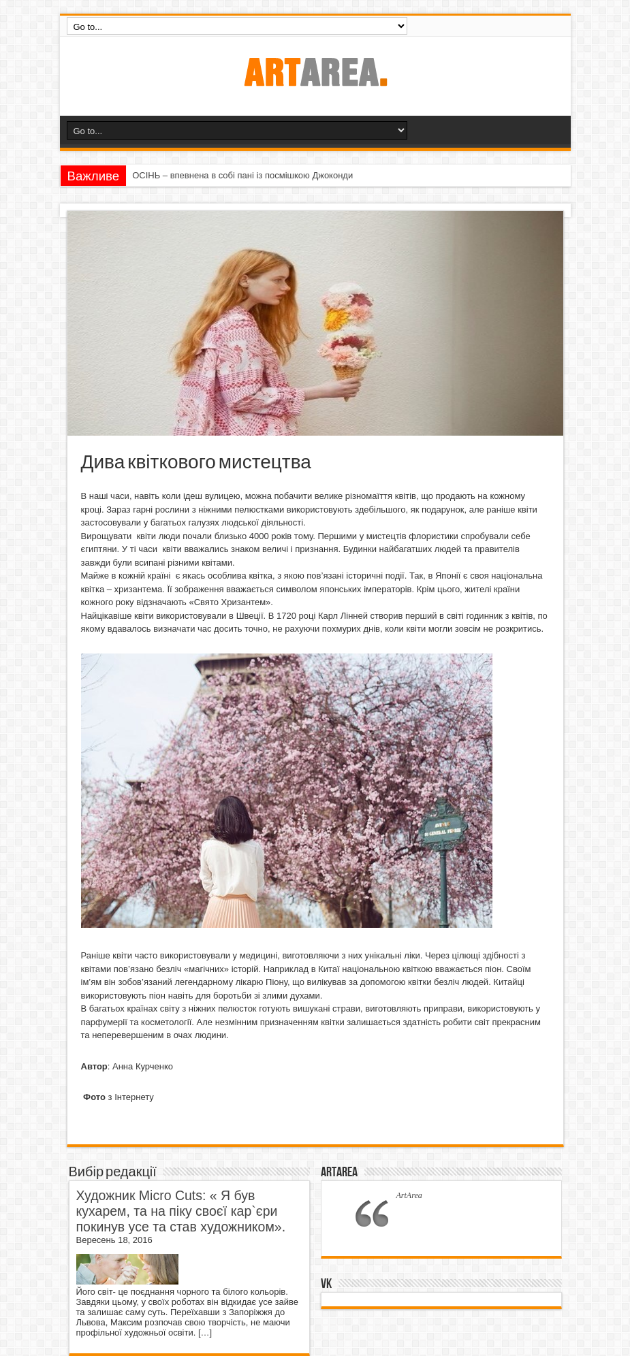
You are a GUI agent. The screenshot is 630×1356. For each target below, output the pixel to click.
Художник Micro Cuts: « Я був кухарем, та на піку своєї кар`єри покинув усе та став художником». (181, 1211)
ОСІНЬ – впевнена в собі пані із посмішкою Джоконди (242, 175)
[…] (205, 1332)
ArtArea (339, 1172)
